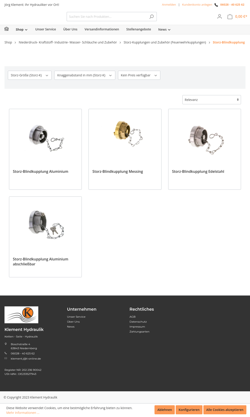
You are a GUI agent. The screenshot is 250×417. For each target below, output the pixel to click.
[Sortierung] (211, 106)
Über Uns (73, 321)
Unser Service (76, 316)
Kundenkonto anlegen (197, 4)
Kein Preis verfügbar (139, 82)
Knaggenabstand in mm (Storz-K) (84, 82)
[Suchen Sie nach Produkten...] (140, 20)
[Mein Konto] (219, 20)
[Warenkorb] (237, 20)
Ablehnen (164, 410)
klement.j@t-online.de (26, 358)
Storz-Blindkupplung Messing (117, 178)
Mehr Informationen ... (22, 412)
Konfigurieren (189, 410)
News (71, 326)
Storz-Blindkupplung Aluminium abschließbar (40, 268)
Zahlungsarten (140, 331)
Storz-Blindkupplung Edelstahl (198, 178)
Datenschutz (138, 321)
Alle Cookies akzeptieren (224, 410)
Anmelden (169, 4)
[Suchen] (185, 20)
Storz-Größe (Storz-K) (30, 82)
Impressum (137, 326)
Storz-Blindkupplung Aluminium (40, 178)
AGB (133, 316)
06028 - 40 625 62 (232, 4)
